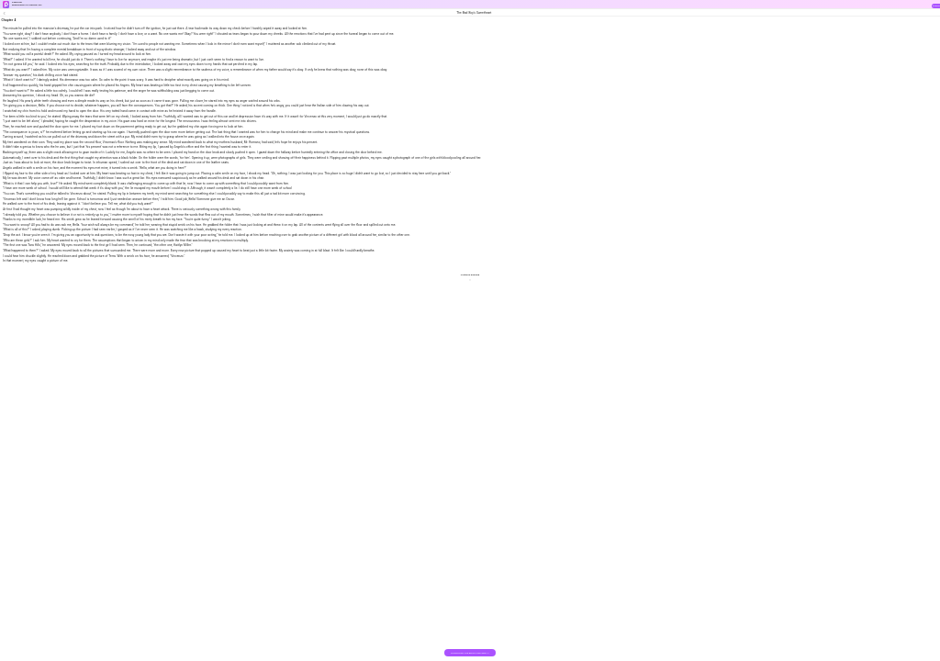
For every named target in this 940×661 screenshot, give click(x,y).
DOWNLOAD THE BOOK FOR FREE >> (469, 653)
